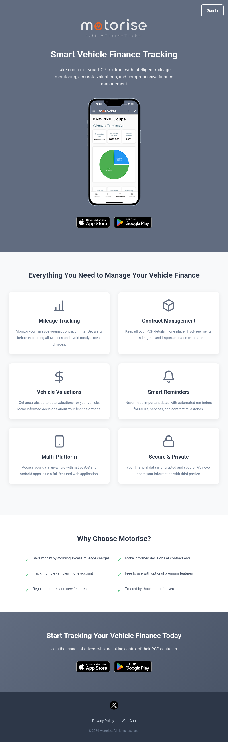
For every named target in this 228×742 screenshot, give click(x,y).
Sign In (212, 10)
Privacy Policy (103, 721)
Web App (129, 721)
